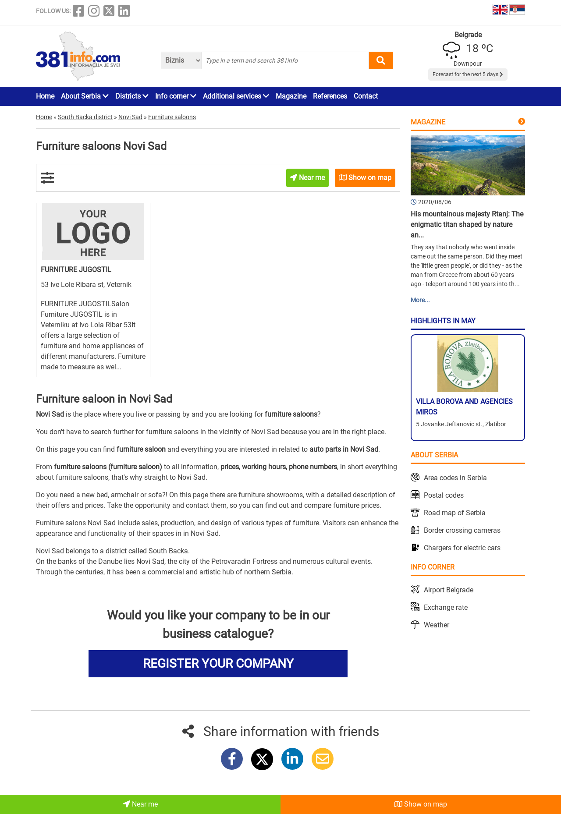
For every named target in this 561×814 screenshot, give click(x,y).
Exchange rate (446, 607)
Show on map (420, 804)
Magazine (291, 96)
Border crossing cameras (462, 530)
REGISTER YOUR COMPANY (218, 663)
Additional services (236, 96)
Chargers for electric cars (462, 548)
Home (45, 96)
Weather (436, 625)
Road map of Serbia (455, 513)
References (330, 96)
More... (420, 300)
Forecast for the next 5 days (468, 74)
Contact (366, 96)
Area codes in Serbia (455, 478)
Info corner (175, 96)
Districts (132, 96)
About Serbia (85, 96)
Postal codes (444, 495)
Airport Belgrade (448, 590)
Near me (140, 804)
